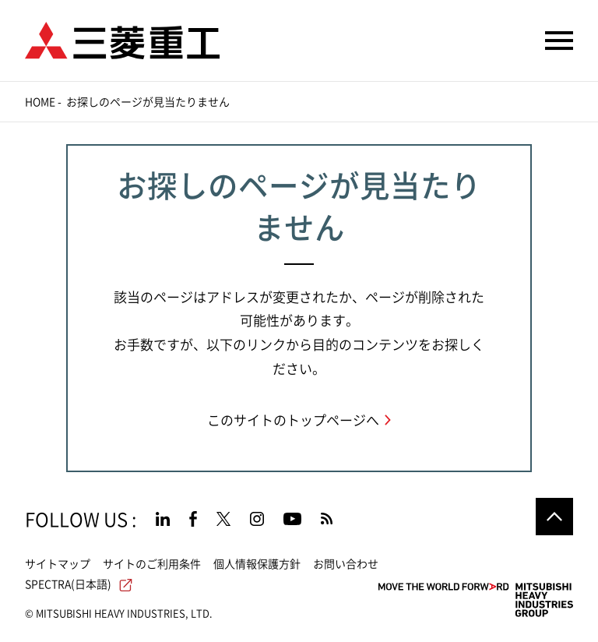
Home (40, 102)
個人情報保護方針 (257, 564)
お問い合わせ (345, 564)
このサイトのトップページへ (293, 420)
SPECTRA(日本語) (78, 584)
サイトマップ (57, 564)
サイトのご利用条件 (152, 564)
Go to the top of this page (554, 516)
